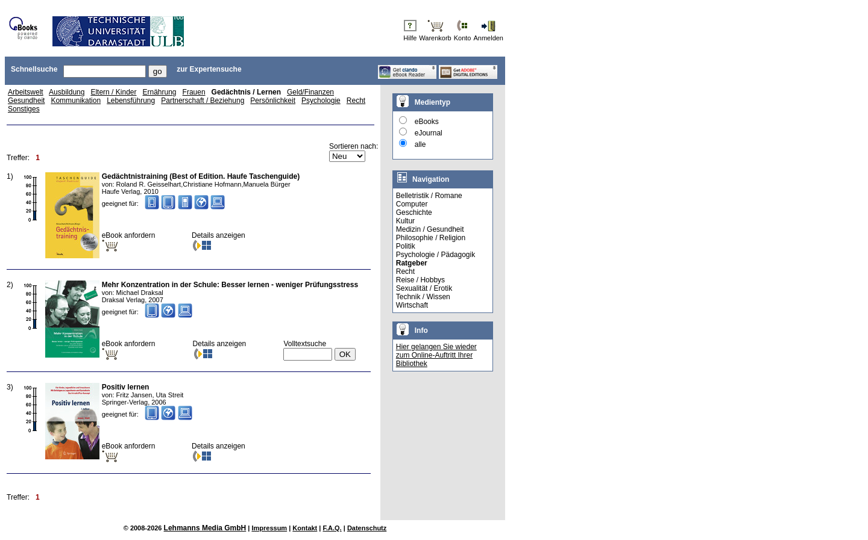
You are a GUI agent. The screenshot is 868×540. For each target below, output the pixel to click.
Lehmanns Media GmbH (205, 528)
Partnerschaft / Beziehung (202, 100)
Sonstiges (24, 109)
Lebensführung (131, 100)
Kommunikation (76, 100)
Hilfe (410, 38)
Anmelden (488, 38)
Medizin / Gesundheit (430, 229)
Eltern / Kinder (113, 92)
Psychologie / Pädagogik (435, 254)
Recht (356, 100)
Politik (405, 246)
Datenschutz (366, 528)
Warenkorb (435, 38)
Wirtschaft (412, 305)
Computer (412, 204)
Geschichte (414, 212)
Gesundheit (26, 100)
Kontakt (304, 528)
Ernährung (160, 92)
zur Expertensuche (209, 69)
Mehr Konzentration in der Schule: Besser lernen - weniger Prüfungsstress (230, 285)
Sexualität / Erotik (424, 288)
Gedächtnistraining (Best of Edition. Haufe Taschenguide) (201, 176)
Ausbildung (66, 92)
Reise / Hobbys (420, 280)
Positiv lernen (125, 387)
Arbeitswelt (25, 92)
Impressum (269, 528)
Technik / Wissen (423, 297)
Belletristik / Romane (429, 195)
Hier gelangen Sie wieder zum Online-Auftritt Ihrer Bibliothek (436, 355)
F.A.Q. (332, 528)
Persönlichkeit (272, 100)
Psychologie (321, 100)
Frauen (194, 92)
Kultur (405, 221)
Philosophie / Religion (430, 238)
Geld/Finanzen (310, 92)
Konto (462, 38)
